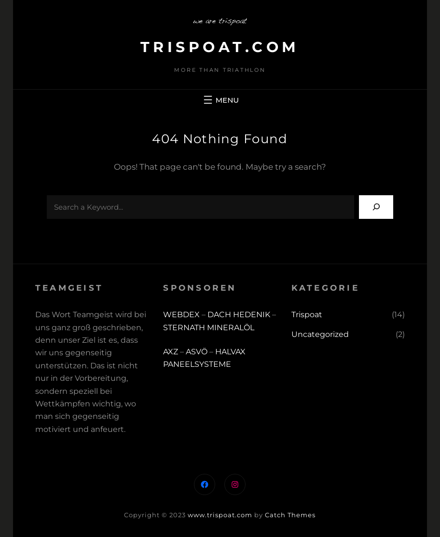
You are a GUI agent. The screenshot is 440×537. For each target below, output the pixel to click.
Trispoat (306, 314)
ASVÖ (196, 351)
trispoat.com (220, 47)
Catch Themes (290, 515)
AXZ (170, 351)
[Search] (376, 207)
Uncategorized (320, 334)
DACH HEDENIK (238, 314)
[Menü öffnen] (220, 100)
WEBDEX (182, 314)
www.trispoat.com (220, 515)
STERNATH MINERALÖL (208, 327)
